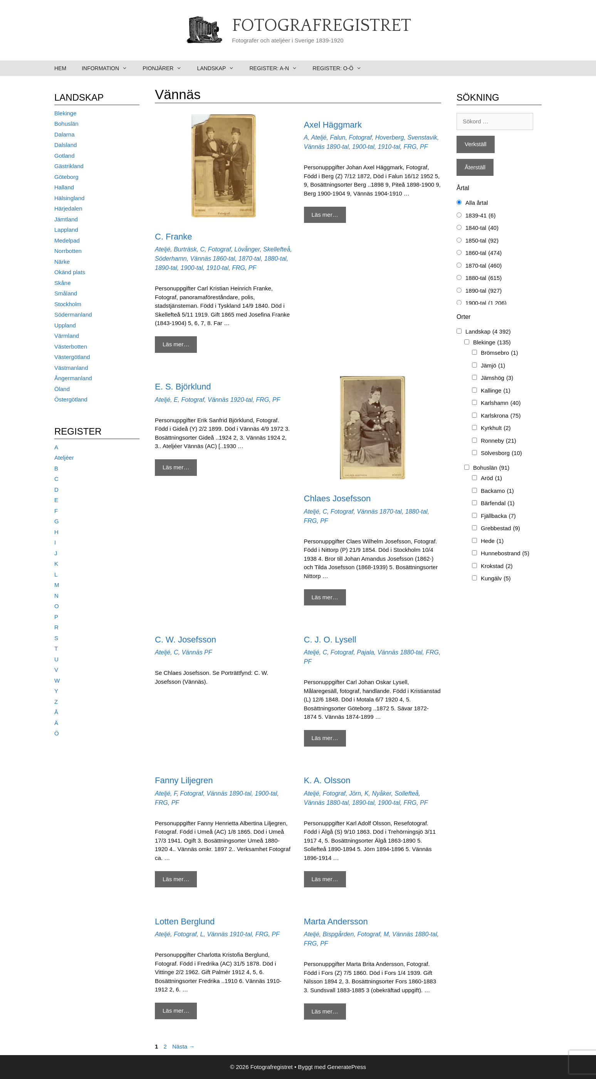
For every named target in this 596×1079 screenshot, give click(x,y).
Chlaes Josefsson (337, 498)
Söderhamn (171, 258)
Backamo (497, 491)
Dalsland (65, 145)
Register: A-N (277, 68)
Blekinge (65, 113)
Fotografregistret (321, 25)
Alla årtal (476, 202)
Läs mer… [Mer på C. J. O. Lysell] (325, 738)
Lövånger (247, 249)
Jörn (355, 793)
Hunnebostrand (505, 553)
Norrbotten (68, 251)
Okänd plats (69, 272)
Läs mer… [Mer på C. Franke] (176, 344)
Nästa (183, 1046)
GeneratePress (346, 1067)
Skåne (62, 283)
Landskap (219, 68)
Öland (62, 389)
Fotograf (219, 249)
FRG (238, 268)
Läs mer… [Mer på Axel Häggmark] (325, 214)
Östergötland (70, 399)
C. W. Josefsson (185, 639)
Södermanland (73, 314)
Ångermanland (73, 378)
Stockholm (67, 304)
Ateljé (162, 249)
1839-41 (480, 215)
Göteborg (66, 177)
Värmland (66, 335)
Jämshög (497, 378)
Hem (60, 68)
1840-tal (482, 228)
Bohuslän (66, 123)
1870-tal (249, 258)
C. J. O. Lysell (330, 639)
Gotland (64, 155)
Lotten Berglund (185, 921)
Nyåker (381, 793)
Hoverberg (389, 137)
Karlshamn (500, 403)
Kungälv (496, 578)
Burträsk (185, 249)
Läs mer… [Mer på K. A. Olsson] (325, 879)
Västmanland (71, 367)
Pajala (365, 652)
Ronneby (498, 441)
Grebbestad (500, 528)
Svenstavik (422, 137)
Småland (65, 293)
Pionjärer (166, 68)
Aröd (491, 478)
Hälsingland (69, 198)
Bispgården (338, 934)
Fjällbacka (498, 516)
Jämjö (493, 365)
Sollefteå (406, 793)
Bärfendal (498, 503)
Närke (62, 261)
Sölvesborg (501, 453)
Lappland (66, 229)
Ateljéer (64, 457)
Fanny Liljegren (184, 780)
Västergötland (72, 357)
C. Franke (173, 236)
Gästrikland (69, 166)
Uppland (65, 325)
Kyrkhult (496, 428)
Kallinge (495, 390)
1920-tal (241, 399)
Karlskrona (500, 415)
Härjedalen (68, 208)
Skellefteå (276, 249)
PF (252, 268)
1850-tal (482, 240)
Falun (337, 137)
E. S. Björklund (183, 386)
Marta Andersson (336, 921)
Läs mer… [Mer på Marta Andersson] (325, 1011)
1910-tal (217, 268)
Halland (64, 187)
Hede (492, 541)
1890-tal (166, 268)
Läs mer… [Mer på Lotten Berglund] (176, 1010)
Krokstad (497, 566)
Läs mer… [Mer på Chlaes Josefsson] (325, 597)
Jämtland (66, 219)
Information (108, 68)
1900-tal (192, 268)
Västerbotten (70, 346)
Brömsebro (499, 353)
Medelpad (67, 240)
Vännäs (200, 258)
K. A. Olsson (327, 780)
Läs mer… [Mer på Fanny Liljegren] (176, 879)
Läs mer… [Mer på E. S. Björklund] (176, 467)
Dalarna (64, 134)
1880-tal (275, 258)
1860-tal (224, 258)
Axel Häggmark (333, 125)
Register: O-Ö (340, 68)
